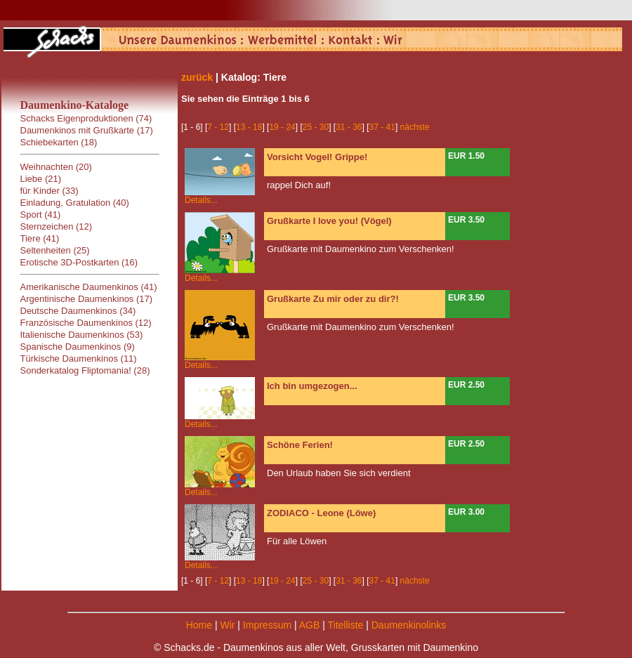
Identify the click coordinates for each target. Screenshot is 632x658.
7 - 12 (218, 127)
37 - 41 (382, 127)
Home (199, 625)
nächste (415, 127)
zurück (197, 77)
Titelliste (345, 625)
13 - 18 (249, 127)
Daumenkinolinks (409, 625)
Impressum (267, 625)
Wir (227, 625)
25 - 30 (316, 127)
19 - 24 (282, 127)
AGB (309, 625)
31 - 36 (349, 127)
